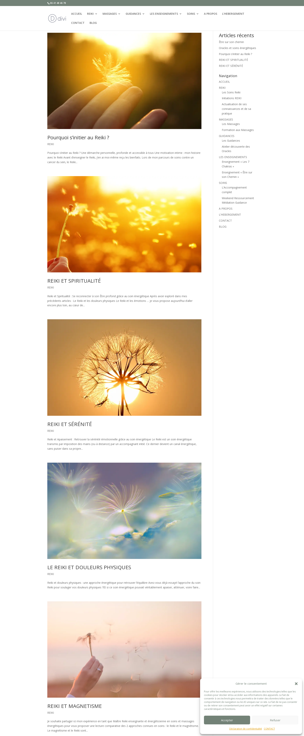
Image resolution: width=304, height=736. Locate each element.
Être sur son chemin (231, 42)
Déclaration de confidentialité (245, 728)
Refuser (275, 720)
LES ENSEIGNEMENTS (164, 13)
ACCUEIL (76, 13)
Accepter (227, 720)
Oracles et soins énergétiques (237, 48)
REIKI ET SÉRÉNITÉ (69, 424)
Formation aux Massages (238, 130)
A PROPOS (210, 13)
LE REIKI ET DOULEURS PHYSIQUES (89, 567)
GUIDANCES (133, 13)
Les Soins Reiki (231, 92)
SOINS (191, 13)
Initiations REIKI (231, 98)
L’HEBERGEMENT (233, 13)
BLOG (93, 22)
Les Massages (231, 124)
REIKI (90, 13)
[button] (296, 684)
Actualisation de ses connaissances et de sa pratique (236, 108)
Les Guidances (231, 140)
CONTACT (269, 728)
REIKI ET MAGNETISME (74, 705)
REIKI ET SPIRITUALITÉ (74, 280)
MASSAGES (110, 13)
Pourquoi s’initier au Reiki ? (78, 137)
